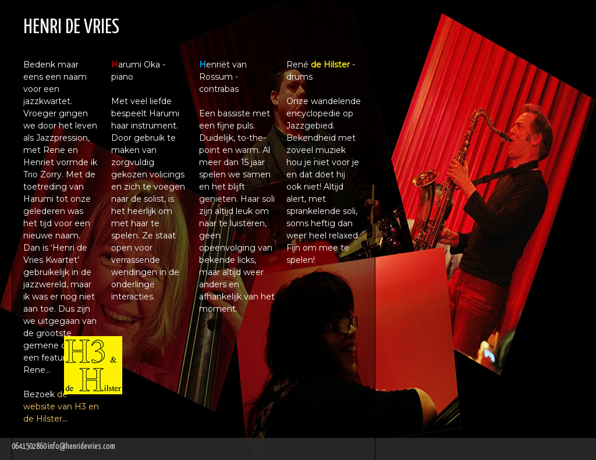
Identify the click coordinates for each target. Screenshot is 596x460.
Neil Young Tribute (456, 114)
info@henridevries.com (81, 447)
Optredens (423, 136)
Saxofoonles (434, 46)
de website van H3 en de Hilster (61, 406)
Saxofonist (427, 70)
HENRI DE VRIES (71, 27)
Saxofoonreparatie (460, 92)
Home (402, 23)
